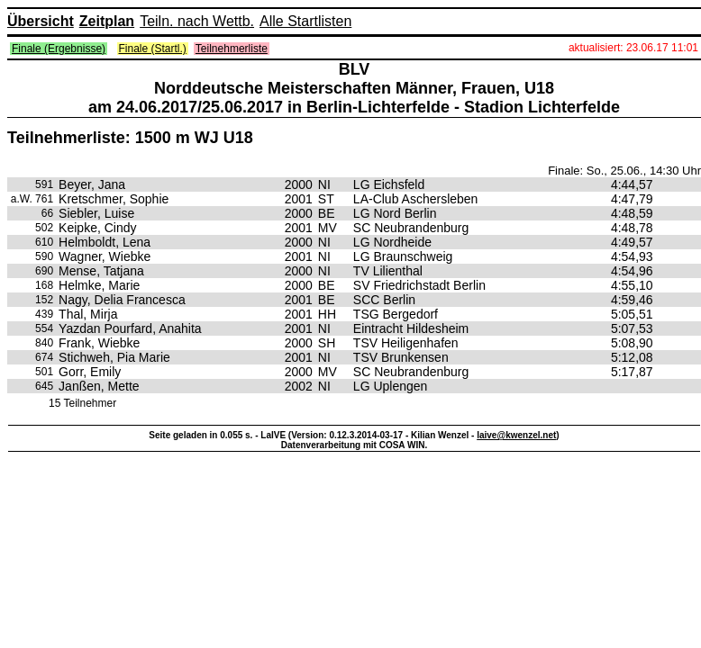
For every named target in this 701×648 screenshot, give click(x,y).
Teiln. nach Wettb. (197, 21)
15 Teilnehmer (82, 403)
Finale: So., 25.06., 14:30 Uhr (624, 170)
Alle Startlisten (305, 21)
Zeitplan (106, 21)
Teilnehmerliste (232, 48)
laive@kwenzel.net (516, 435)
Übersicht (40, 21)
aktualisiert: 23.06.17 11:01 (633, 47)
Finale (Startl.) (153, 48)
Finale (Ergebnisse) (58, 48)
